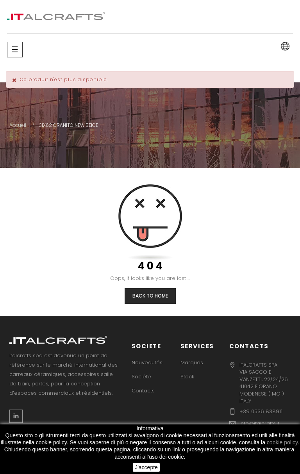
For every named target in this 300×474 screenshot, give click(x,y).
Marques (191, 362)
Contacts (143, 390)
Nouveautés (147, 362)
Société (141, 376)
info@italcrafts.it (259, 423)
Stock (187, 376)
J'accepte (146, 467)
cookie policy (282, 442)
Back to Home (150, 295)
